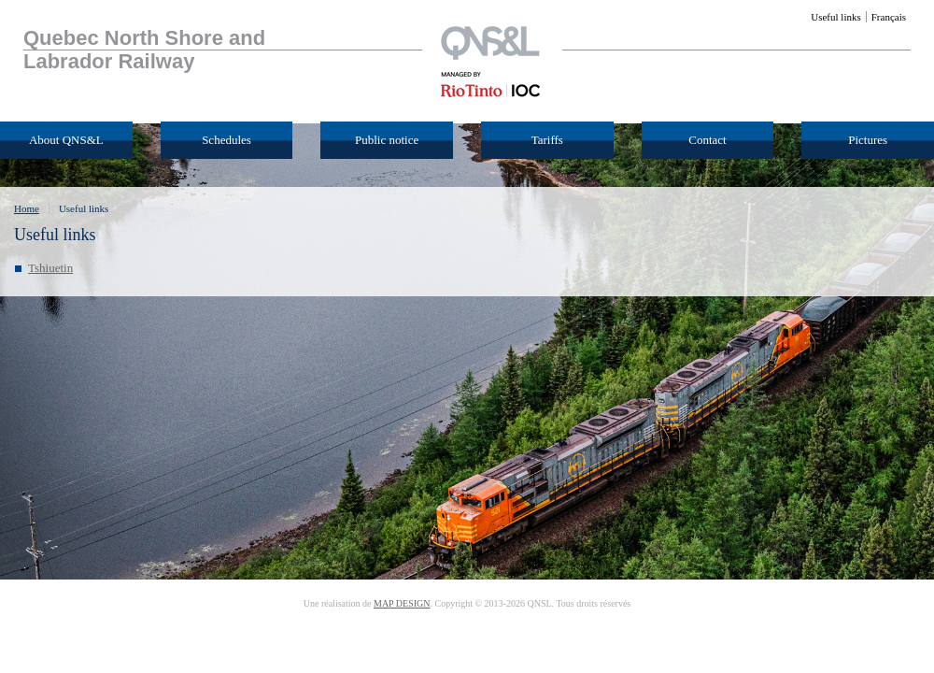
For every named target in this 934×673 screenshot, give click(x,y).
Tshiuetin (50, 268)
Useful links (83, 208)
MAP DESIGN (402, 603)
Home (26, 208)
